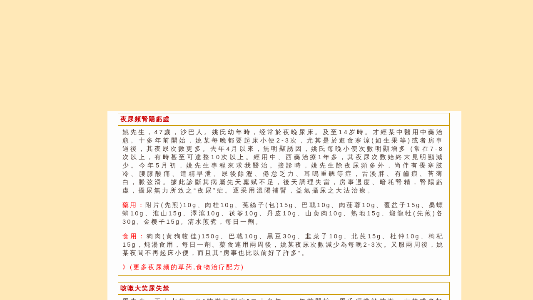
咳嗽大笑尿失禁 (145, 288)
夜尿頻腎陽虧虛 (145, 119)
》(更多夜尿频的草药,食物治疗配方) (183, 267)
